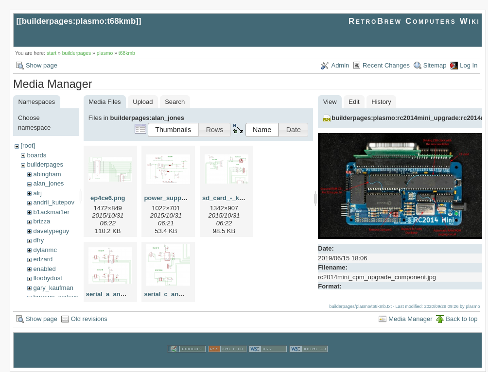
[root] (27, 145)
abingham (47, 174)
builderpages (76, 53)
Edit (354, 101)
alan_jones (48, 183)
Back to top (461, 318)
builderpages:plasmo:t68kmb (79, 21)
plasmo (105, 53)
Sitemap (435, 65)
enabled (44, 268)
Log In (468, 65)
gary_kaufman (53, 287)
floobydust (47, 278)
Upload (143, 101)
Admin (340, 65)
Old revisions (89, 318)
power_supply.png (171, 198)
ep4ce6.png (107, 198)
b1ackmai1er (51, 212)
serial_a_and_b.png (115, 294)
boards (36, 155)
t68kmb (127, 53)
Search (175, 101)
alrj (37, 193)
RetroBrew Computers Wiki (414, 21)
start (51, 53)
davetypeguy (51, 231)
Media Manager (410, 318)
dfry (38, 240)
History (381, 101)
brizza (41, 221)
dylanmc (44, 250)
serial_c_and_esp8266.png (184, 294)
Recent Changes (386, 65)
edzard (42, 259)
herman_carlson (55, 297)
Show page (41, 65)
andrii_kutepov (53, 202)
